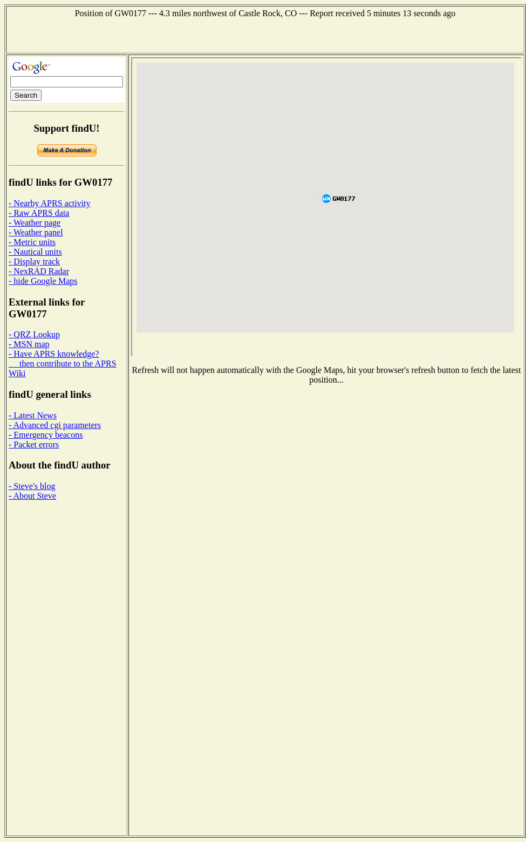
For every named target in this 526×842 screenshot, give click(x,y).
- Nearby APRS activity (50, 203)
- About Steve (32, 495)
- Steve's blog (32, 486)
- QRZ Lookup (34, 334)
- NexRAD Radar (39, 271)
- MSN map (29, 344)
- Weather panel (36, 232)
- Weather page (34, 222)
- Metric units (32, 242)
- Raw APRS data (39, 213)
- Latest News (33, 415)
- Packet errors (34, 444)
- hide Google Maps (43, 281)
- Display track (34, 261)
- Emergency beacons (46, 434)
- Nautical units (35, 251)
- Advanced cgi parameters (55, 425)
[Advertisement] (265, 34)
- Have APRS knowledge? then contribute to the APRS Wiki (63, 363)
